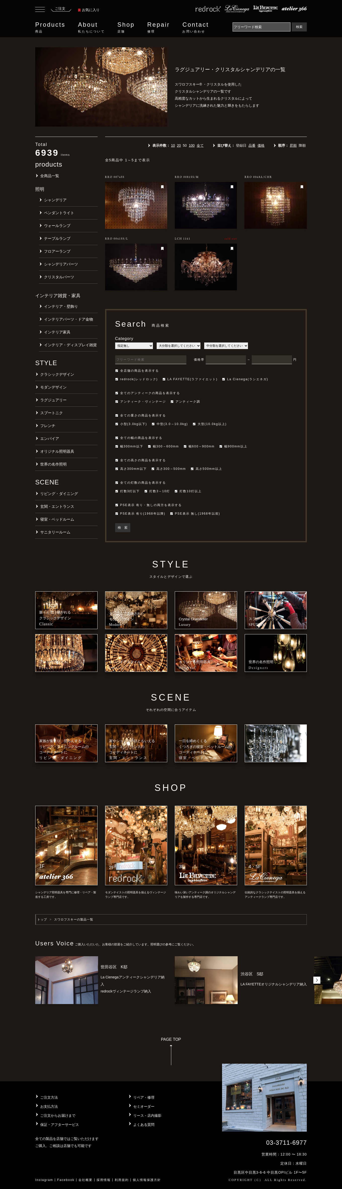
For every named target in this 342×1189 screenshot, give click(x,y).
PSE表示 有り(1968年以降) (140, 513)
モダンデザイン (53, 387)
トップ (42, 919)
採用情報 (104, 1180)
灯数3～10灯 (157, 491)
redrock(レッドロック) (136, 379)
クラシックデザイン (57, 374)
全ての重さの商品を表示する (140, 415)
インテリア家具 (57, 332)
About (91, 27)
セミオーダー (143, 1106)
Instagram (44, 1180)
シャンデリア (55, 200)
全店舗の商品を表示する (137, 370)
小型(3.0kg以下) (131, 424)
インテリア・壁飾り (61, 306)
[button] (317, 980)
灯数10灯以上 (188, 491)
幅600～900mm (199, 446)
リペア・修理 (143, 1097)
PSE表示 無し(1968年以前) (195, 513)
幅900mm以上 (233, 446)
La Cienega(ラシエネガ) (245, 379)
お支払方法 (49, 1106)
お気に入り (89, 10)
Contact (195, 27)
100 (192, 145)
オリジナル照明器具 (57, 451)
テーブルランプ (57, 238)
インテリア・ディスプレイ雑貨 (70, 345)
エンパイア (49, 438)
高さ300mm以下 (131, 468)
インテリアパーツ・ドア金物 (68, 319)
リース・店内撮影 (147, 1116)
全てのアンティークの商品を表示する (147, 393)
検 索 (122, 527)
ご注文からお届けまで (57, 1116)
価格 (261, 145)
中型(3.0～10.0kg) (170, 424)
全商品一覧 (49, 176)
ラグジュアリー (53, 400)
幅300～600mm (163, 446)
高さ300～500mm (168, 468)
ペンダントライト (59, 213)
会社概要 (85, 1180)
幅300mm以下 (129, 446)
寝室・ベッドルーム (57, 519)
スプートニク (51, 413)
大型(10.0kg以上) (210, 424)
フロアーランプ (57, 251)
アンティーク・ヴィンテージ (140, 401)
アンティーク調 (185, 401)
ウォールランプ (57, 225)
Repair (158, 27)
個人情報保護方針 (147, 1180)
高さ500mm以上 (206, 468)
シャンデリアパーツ (61, 264)
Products (50, 27)
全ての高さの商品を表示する (140, 460)
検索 (299, 27)
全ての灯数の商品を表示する (140, 482)
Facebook (65, 1180)
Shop (126, 27)
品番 (251, 145)
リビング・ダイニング (59, 493)
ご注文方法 (49, 1097)
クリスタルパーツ (59, 277)
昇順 (293, 145)
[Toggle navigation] (40, 10)
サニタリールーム (55, 532)
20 (179, 145)
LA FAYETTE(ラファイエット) (190, 379)
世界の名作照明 (53, 464)
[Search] (261, 26)
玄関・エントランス (57, 506)
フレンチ (47, 426)
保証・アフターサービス (59, 1125)
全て (200, 145)
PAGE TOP (171, 1053)
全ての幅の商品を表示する (138, 437)
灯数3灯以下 (127, 491)
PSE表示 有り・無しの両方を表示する (148, 505)
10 (173, 145)
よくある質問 (143, 1125)
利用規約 (122, 1180)
